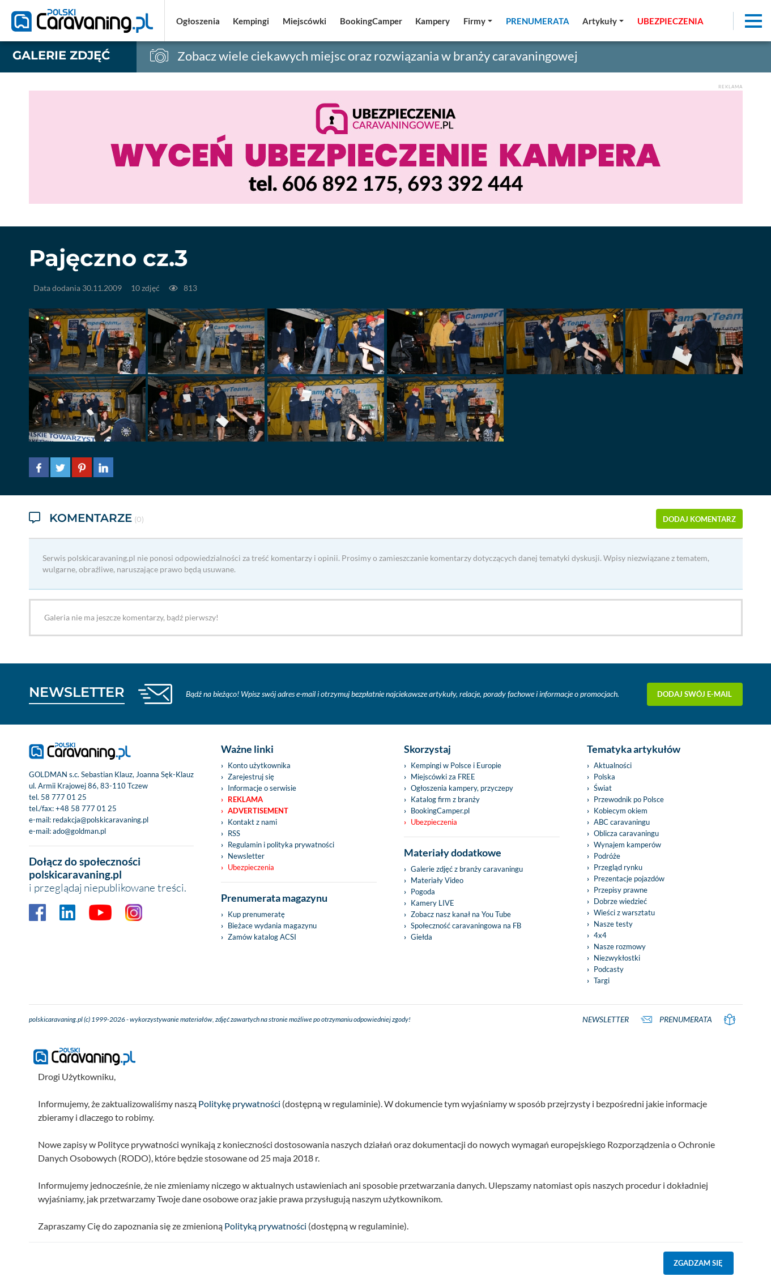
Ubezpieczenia (251, 867)
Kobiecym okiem (621, 810)
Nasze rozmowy (620, 946)
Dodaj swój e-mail (694, 694)
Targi (602, 980)
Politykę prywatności (239, 1103)
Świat (603, 787)
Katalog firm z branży (445, 799)
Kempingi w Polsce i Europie (456, 765)
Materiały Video (437, 880)
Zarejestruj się (251, 776)
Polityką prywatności (265, 1225)
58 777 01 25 (64, 797)
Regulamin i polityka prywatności (281, 844)
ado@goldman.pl (79, 831)
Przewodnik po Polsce (629, 799)
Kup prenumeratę (256, 914)
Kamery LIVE (432, 902)
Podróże (607, 855)
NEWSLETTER (77, 692)
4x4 (600, 935)
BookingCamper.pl (440, 810)
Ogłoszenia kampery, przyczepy (462, 787)
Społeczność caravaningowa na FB (466, 925)
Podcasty (609, 969)
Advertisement (258, 810)
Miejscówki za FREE (443, 776)
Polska (604, 776)
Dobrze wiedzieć (620, 901)
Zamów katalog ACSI (262, 936)
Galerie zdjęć (61, 55)
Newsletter (246, 855)
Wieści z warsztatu (624, 912)
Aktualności (613, 765)
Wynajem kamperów (627, 844)
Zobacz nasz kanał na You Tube (461, 914)
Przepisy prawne (621, 889)
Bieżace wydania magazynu (272, 925)
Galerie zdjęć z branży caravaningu (467, 868)
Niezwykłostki (617, 957)
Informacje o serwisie (262, 787)
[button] (603, 21)
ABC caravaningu (622, 821)
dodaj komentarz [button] (699, 519)
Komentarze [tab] (86, 518)
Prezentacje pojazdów (629, 878)
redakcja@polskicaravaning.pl (100, 819)
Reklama (245, 799)
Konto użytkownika (259, 765)
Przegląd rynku (618, 867)
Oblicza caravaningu (626, 833)
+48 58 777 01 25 (86, 808)
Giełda (421, 936)
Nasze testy (613, 923)
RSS (234, 833)
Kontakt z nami (252, 821)
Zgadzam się (698, 1262)
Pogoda (423, 891)
